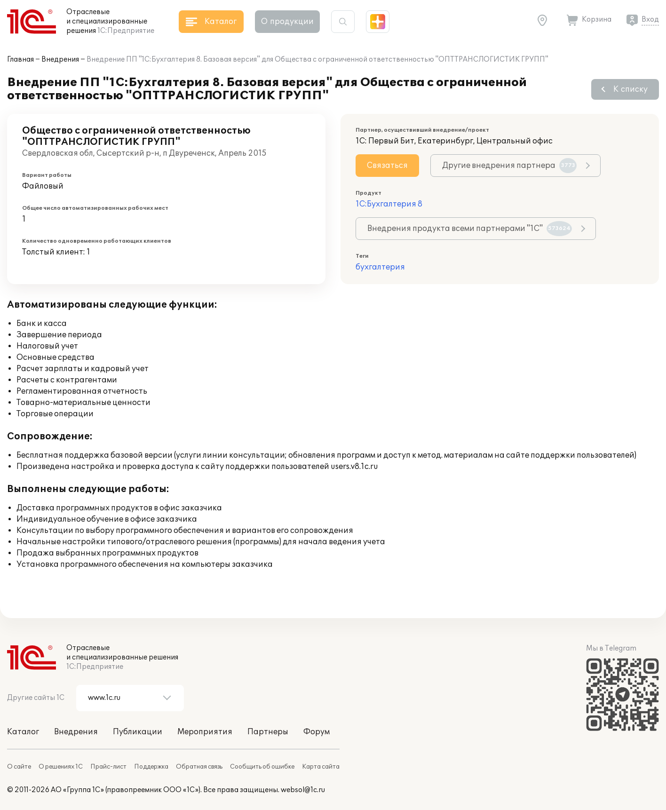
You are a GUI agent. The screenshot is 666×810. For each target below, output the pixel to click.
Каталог (23, 732)
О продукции (287, 21)
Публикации (137, 732)
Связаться (387, 165)
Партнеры (267, 732)
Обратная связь (199, 766)
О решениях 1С (61, 766)
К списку (630, 89)
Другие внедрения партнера (509, 165)
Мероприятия (204, 732)
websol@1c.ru (303, 790)
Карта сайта (321, 766)
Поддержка (151, 766)
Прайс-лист (108, 766)
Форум (316, 732)
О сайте (19, 766)
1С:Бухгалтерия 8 (389, 204)
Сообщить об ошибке (262, 766)
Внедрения (60, 60)
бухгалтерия (380, 267)
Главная (20, 60)
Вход (650, 20)
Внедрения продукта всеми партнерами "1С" (469, 228)
